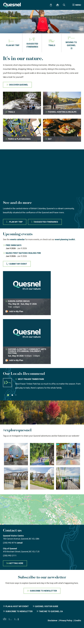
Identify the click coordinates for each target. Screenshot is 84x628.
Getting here (14, 563)
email (20, 543)
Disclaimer (52, 620)
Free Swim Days (13, 245)
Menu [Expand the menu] (78, 5)
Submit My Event (16, 264)
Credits (77, 620)
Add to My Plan (16, 311)
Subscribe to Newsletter (19, 611)
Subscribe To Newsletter (43, 591)
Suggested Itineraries (44, 222)
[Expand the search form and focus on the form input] (64, 5)
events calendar (17, 239)
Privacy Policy (65, 620)
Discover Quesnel (18, 85)
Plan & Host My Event (17, 606)
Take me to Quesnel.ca (51, 611)
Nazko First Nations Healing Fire (23, 253)
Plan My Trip (14, 222)
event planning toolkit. (65, 239)
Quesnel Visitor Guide (46, 606)
